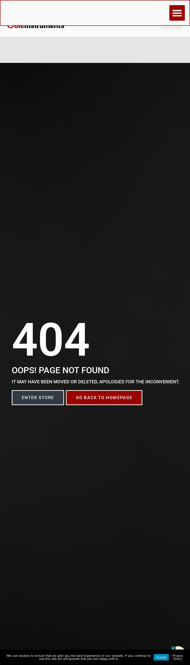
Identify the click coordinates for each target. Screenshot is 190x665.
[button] (177, 13)
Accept (161, 657)
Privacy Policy (177, 657)
